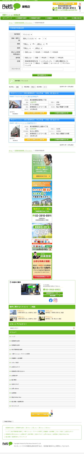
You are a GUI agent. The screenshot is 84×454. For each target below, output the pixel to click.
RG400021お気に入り (35, 113)
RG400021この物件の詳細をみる (61, 113)
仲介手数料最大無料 (16, 349)
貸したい (34, 427)
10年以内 (59, 57)
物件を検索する (42, 75)
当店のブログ (15, 384)
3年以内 (42, 57)
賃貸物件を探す (15, 341)
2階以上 (36, 63)
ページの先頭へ (8, 421)
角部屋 (44, 63)
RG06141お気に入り (35, 139)
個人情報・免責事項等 (17, 401)
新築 (35, 57)
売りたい (48, 427)
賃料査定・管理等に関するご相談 (51, 312)
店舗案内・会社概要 (16, 358)
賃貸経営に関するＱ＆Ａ (18, 371)
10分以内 (45, 52)
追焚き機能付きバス (60, 61)
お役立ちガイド (15, 367)
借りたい (28, 427)
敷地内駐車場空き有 (30, 61)
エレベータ (27, 63)
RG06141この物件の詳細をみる (61, 139)
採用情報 (53, 295)
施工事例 (13, 380)
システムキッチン (45, 61)
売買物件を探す (15, 345)
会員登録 (13, 393)
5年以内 (50, 57)
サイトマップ (15, 406)
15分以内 (54, 52)
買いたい (41, 427)
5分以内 (36, 52)
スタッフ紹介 (15, 362)
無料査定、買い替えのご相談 (49, 318)
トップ (13, 336)
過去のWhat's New (16, 397)
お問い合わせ (15, 388)
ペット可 (27, 65)
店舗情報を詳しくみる (53, 293)
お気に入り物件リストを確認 (42, 413)
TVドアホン (65, 63)
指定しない (27, 52)
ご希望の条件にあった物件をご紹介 (23, 312)
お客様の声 (14, 375)
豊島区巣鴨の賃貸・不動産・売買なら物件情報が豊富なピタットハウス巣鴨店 (20, 0)
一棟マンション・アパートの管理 (20, 354)
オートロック (54, 63)
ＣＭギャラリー (14, 328)
